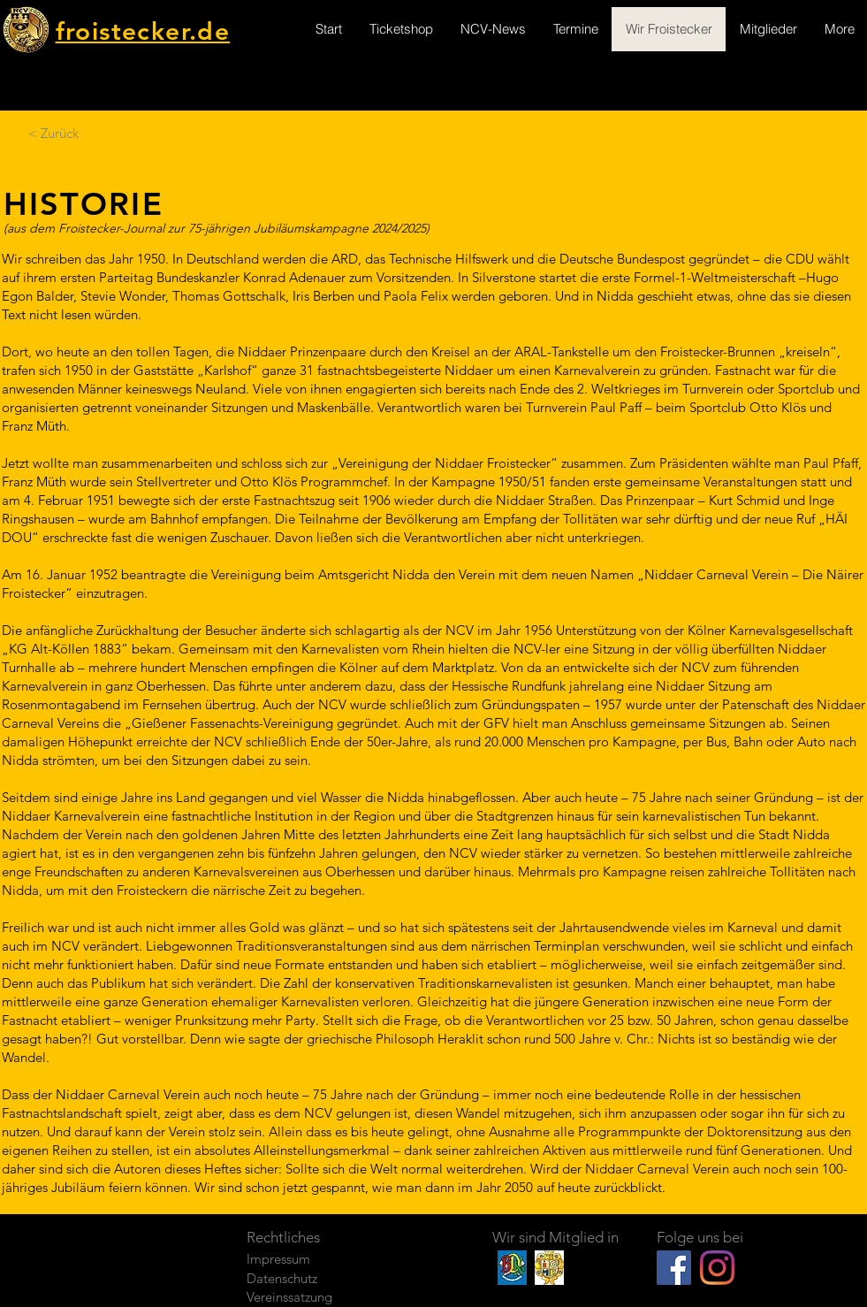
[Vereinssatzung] (309, 1297)
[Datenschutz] (309, 1278)
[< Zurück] (54, 133)
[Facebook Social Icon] (674, 1267)
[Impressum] (309, 1259)
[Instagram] (717, 1267)
